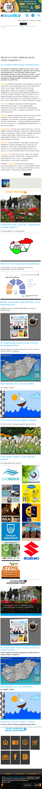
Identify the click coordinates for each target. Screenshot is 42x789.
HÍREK (21, 26)
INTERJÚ (33, 774)
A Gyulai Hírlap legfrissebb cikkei (15, 582)
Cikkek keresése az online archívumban (15, 730)
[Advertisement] (21, 43)
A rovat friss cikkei (15, 192)
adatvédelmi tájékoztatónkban (16, 777)
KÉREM (37, 785)
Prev (3, 610)
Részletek (27, 785)
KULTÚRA (19, 774)
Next (39, 610)
